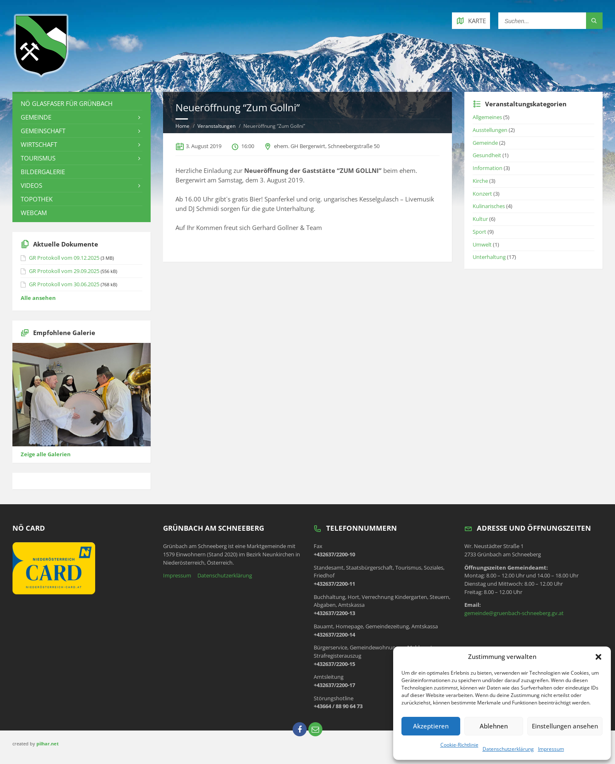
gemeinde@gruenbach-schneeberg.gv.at (514, 613)
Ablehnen (494, 726)
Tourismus (38, 158)
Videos (31, 185)
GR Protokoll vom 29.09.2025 (64, 271)
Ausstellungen (490, 130)
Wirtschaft (39, 144)
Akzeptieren (431, 726)
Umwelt (482, 244)
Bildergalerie (43, 172)
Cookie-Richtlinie (459, 744)
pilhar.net (47, 743)
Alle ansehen (38, 298)
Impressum (551, 748)
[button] (598, 657)
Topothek (37, 199)
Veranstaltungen (216, 125)
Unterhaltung (489, 257)
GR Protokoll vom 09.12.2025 (64, 257)
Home (182, 125)
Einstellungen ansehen (565, 726)
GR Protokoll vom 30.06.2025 (64, 284)
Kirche (480, 180)
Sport (479, 231)
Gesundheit (487, 155)
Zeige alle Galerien (46, 454)
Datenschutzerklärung (508, 748)
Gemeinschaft (43, 131)
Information (487, 168)
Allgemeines (487, 117)
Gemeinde (36, 117)
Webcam (34, 212)
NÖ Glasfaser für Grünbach (67, 103)
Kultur (480, 219)
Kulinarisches (489, 206)
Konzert (482, 193)
